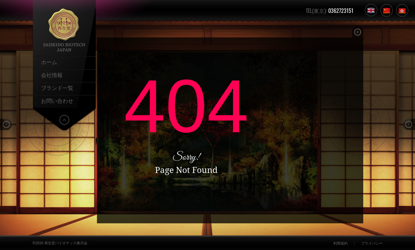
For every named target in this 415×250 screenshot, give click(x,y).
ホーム (49, 62)
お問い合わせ (57, 100)
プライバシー (372, 243)
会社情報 (52, 75)
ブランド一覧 (57, 87)
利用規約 (340, 243)
